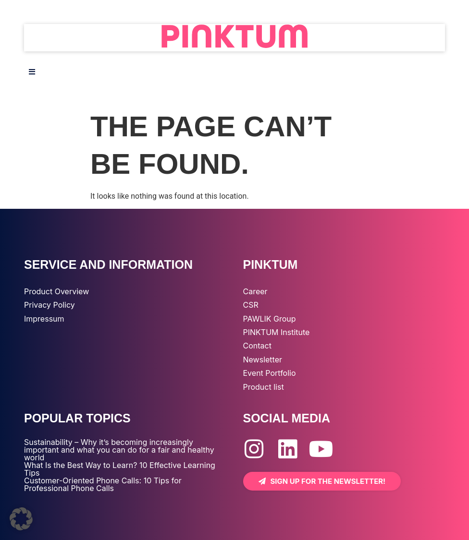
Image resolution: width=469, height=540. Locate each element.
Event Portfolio (269, 373)
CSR (251, 305)
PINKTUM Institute (276, 332)
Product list (263, 387)
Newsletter (263, 359)
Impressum (44, 319)
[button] (21, 519)
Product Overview (56, 291)
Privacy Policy (49, 305)
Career (255, 291)
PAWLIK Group (269, 319)
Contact (257, 345)
